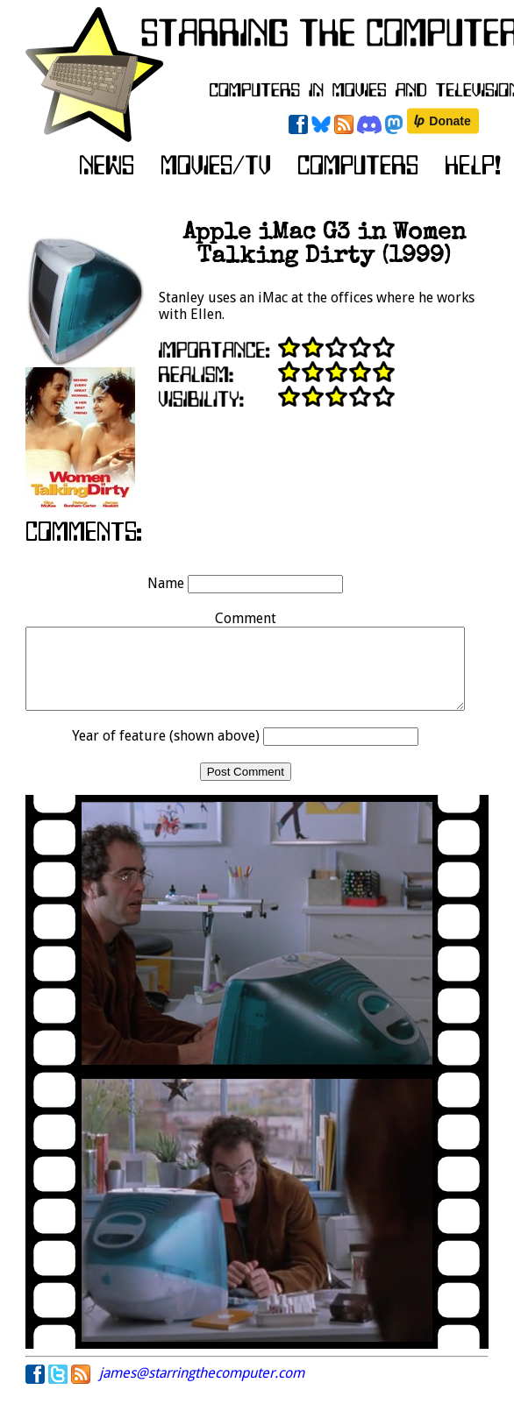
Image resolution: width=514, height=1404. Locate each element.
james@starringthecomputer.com (201, 1388)
